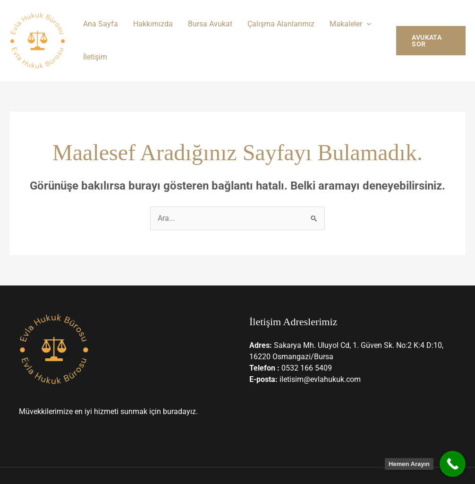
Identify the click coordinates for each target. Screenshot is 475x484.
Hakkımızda (153, 23)
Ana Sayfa (100, 23)
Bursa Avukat (210, 23)
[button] (367, 23)
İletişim (95, 56)
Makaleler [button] (351, 23)
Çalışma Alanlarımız (280, 23)
